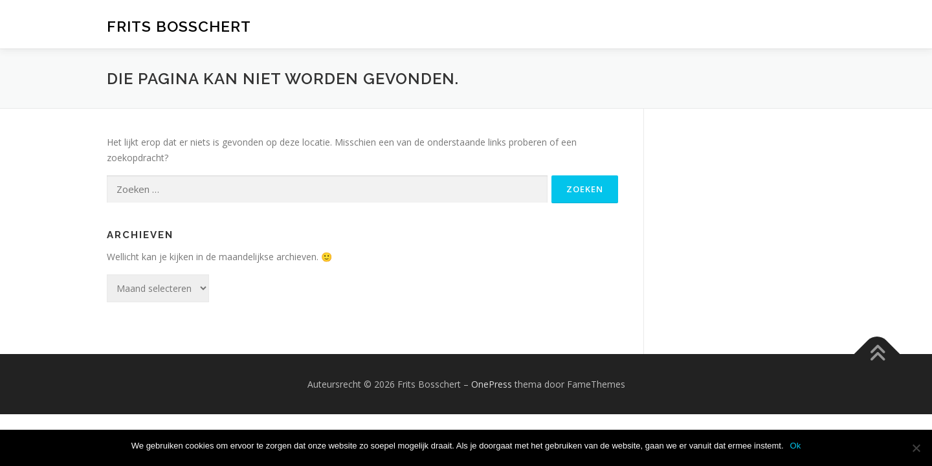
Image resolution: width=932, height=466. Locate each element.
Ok (795, 445)
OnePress (491, 384)
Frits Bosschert (179, 26)
